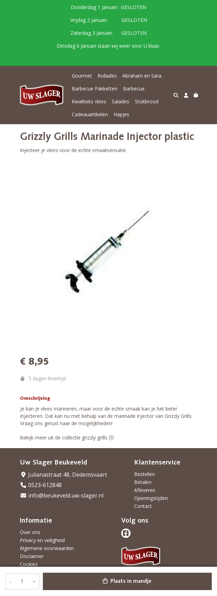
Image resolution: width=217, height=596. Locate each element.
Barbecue (134, 88)
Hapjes (121, 114)
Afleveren (144, 490)
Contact (143, 506)
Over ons (30, 532)
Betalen (143, 482)
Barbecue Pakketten (94, 88)
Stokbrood (146, 101)
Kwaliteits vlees (89, 101)
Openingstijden (151, 498)
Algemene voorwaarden (47, 548)
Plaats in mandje (127, 581)
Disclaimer (32, 556)
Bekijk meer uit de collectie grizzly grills (67, 437)
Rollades (107, 75)
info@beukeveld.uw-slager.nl (61, 495)
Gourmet (82, 75)
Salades (120, 101)
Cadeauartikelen (90, 114)
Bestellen (144, 474)
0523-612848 (41, 485)
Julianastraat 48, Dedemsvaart (63, 474)
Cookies (29, 564)
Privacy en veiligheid (42, 540)
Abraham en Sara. (142, 75)
